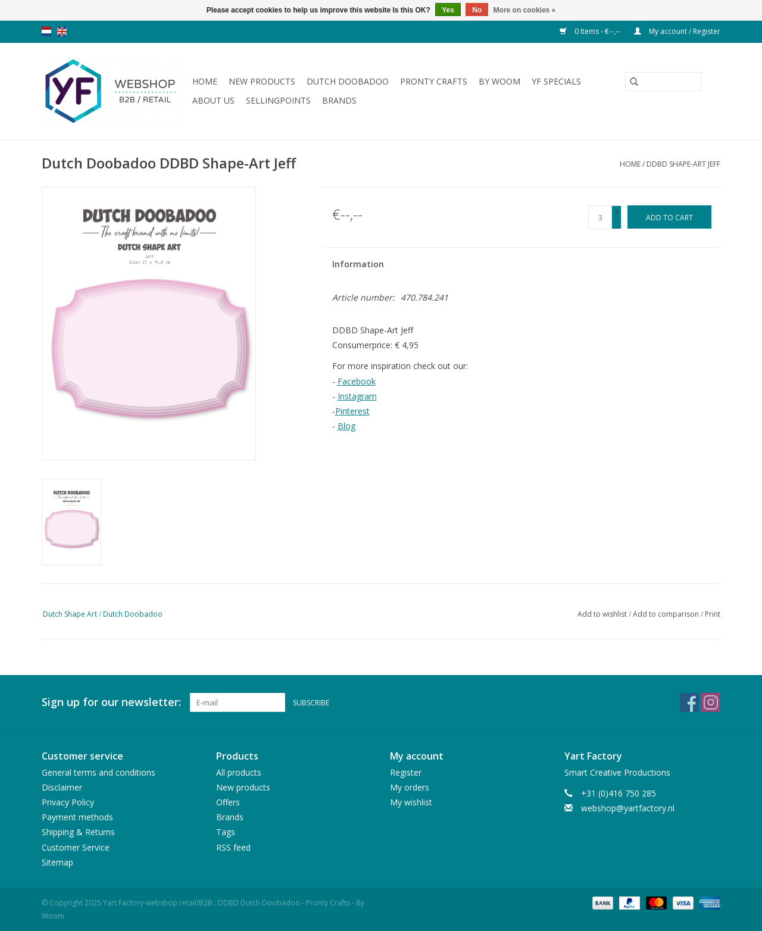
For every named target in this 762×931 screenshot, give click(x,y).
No (477, 10)
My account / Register (677, 31)
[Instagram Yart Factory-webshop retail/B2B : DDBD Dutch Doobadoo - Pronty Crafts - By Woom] (710, 702)
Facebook (357, 381)
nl (46, 31)
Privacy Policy (68, 802)
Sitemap (57, 862)
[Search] (663, 81)
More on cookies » (525, 10)
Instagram (357, 396)
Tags (225, 832)
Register (405, 772)
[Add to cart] (669, 217)
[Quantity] (600, 217)
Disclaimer (62, 787)
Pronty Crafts (433, 81)
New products (262, 81)
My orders (409, 787)
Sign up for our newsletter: (111, 702)
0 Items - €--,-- (591, 31)
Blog (346, 426)
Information (358, 264)
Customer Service (76, 847)
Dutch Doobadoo (348, 81)
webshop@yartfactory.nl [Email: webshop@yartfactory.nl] (627, 808)
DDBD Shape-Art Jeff (683, 164)
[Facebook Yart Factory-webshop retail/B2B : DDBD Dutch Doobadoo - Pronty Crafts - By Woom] (689, 702)
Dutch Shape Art (70, 614)
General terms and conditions (98, 772)
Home (204, 81)
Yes (448, 10)
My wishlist (411, 802)
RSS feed (233, 847)
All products (238, 772)
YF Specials (556, 81)
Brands (339, 100)
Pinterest (352, 411)
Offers (228, 802)
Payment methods (77, 817)
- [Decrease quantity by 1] (617, 222)
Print (712, 614)
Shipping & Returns (78, 832)
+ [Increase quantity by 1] (617, 212)
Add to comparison (667, 614)
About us (213, 100)
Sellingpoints (278, 100)
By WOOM (499, 81)
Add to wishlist (603, 614)
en (62, 31)
